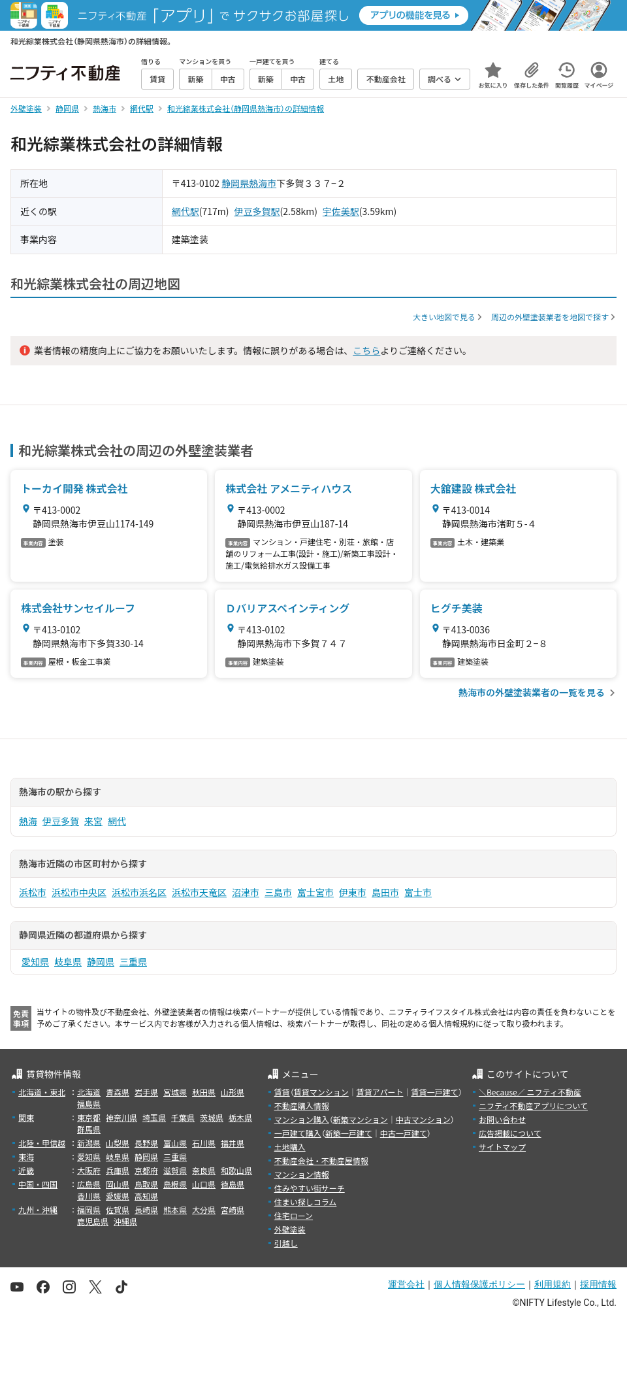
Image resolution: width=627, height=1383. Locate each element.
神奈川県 (121, 1117)
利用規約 (552, 1284)
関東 (26, 1117)
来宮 (93, 820)
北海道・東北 (41, 1091)
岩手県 (146, 1091)
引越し (286, 1242)
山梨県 (117, 1142)
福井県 (232, 1142)
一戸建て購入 (297, 1133)
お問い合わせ (502, 1119)
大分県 (204, 1209)
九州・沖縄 (37, 1209)
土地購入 (290, 1146)
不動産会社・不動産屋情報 (321, 1160)
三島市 (278, 892)
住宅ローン (293, 1215)
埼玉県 (154, 1117)
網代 (117, 820)
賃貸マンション (321, 1091)
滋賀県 (175, 1170)
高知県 (146, 1195)
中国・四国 (37, 1184)
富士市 (418, 892)
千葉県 (183, 1117)
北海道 (89, 1091)
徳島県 (232, 1184)
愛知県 (35, 961)
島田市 (385, 892)
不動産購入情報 (301, 1105)
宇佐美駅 (341, 211)
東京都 (89, 1117)
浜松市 (32, 892)
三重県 (133, 961)
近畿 (26, 1170)
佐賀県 (117, 1209)
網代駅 (185, 211)
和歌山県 (236, 1170)
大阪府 (89, 1170)
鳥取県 (146, 1184)
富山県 (175, 1142)
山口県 (204, 1184)
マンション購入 (301, 1119)
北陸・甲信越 (41, 1142)
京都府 (146, 1170)
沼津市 (245, 892)
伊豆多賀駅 (257, 211)
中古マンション (423, 1119)
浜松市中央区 (79, 892)
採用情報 (598, 1284)
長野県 (146, 1142)
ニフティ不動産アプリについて (533, 1105)
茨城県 (211, 1117)
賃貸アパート (380, 1091)
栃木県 (240, 1117)
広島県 (89, 1184)
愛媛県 (117, 1195)
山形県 (232, 1091)
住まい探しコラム (305, 1201)
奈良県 (204, 1170)
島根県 (175, 1184)
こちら (366, 350)
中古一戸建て (403, 1133)
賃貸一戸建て (434, 1091)
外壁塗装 (290, 1229)
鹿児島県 (92, 1221)
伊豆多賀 (60, 820)
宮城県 (175, 1091)
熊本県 (175, 1209)
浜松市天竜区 (199, 892)
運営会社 (406, 1284)
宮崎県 (232, 1209)
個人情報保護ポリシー (479, 1284)
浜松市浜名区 (139, 892)
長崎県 (146, 1209)
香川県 (89, 1195)
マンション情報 (301, 1174)
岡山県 (117, 1184)
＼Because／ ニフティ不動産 (530, 1091)
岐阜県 (68, 961)
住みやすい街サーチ (309, 1187)
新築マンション (360, 1119)
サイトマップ (502, 1146)
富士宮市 (315, 892)
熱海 (28, 820)
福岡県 (89, 1209)
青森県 (117, 1091)
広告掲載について (510, 1133)
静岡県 (235, 183)
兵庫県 (117, 1170)
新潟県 (89, 1142)
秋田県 (204, 1091)
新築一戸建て (348, 1133)
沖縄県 (125, 1221)
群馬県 (89, 1129)
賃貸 (282, 1091)
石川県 (204, 1142)
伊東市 (352, 892)
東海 (26, 1156)
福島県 (89, 1103)
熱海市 (262, 183)
